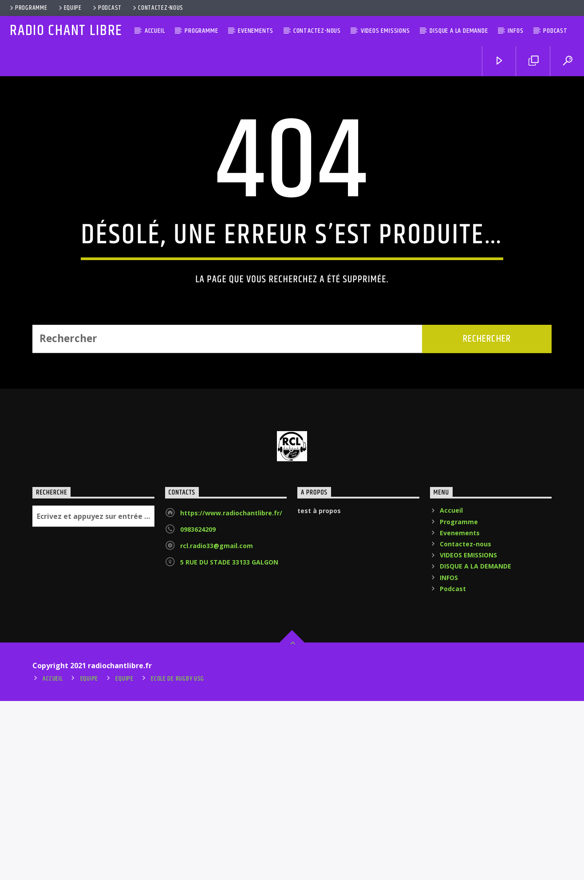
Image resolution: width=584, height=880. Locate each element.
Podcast (106, 8)
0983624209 (198, 708)
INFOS (515, 30)
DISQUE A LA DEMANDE (459, 30)
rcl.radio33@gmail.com (216, 724)
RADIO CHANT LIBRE (66, 30)
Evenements (255, 30)
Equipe (69, 8)
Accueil (155, 30)
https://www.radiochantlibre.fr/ (231, 692)
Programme (27, 8)
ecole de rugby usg (177, 858)
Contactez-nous (157, 8)
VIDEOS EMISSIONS (385, 30)
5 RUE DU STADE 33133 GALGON (229, 741)
